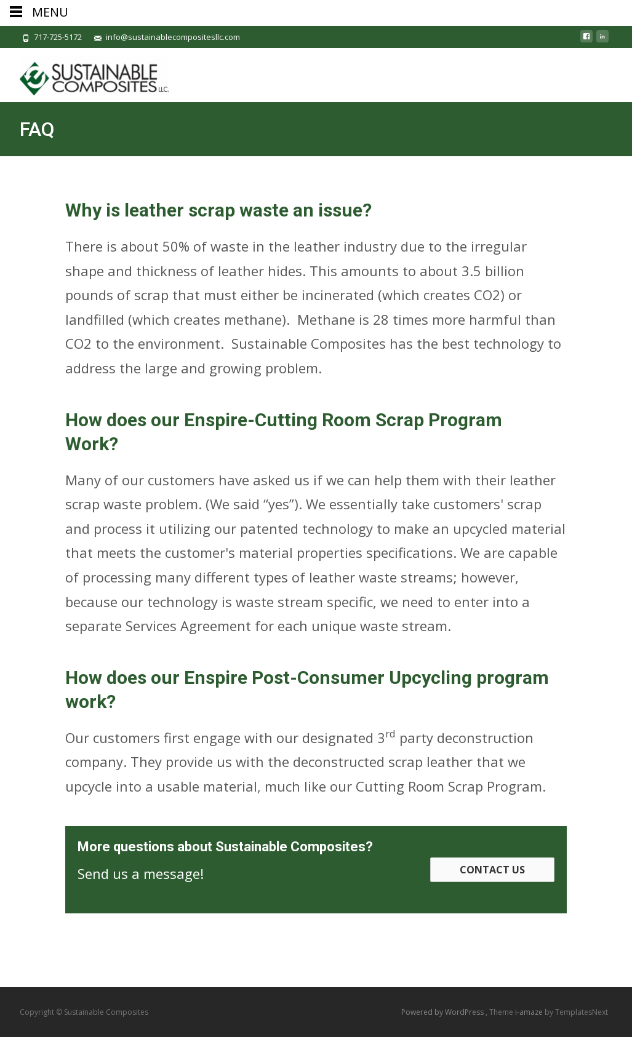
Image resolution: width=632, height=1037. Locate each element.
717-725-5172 (58, 36)
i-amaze (530, 1012)
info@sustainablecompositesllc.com (173, 36)
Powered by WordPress (443, 1012)
